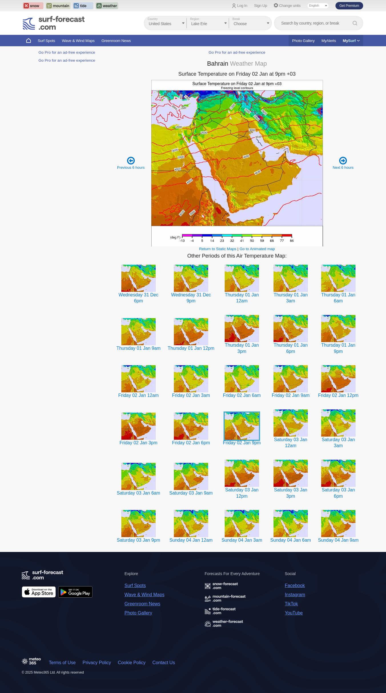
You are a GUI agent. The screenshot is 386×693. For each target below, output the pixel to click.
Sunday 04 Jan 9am (338, 540)
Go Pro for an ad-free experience (67, 52)
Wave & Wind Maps (78, 41)
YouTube (294, 612)
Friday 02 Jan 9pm (242, 442)
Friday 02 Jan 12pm (338, 395)
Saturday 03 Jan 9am (191, 493)
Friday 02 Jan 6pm (191, 442)
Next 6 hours (343, 163)
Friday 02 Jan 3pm (139, 442)
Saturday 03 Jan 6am (138, 493)
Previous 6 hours (130, 163)
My (351, 40)
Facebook (295, 585)
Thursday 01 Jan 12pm (191, 348)
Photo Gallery (303, 41)
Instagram (295, 594)
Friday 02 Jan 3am (191, 395)
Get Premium (349, 6)
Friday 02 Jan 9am (291, 395)
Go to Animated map (257, 249)
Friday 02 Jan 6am (242, 395)
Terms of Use (62, 662)
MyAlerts (328, 41)
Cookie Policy (132, 662)
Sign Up (260, 5)
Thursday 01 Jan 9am (138, 348)
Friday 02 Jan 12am (138, 395)
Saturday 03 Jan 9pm (138, 540)
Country (153, 19)
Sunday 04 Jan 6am (290, 540)
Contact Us (163, 662)
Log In (242, 5)
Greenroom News (116, 41)
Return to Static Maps (217, 249)
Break (236, 19)
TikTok (291, 603)
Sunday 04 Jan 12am (190, 540)
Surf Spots (46, 41)
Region (194, 19)
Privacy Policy (97, 662)
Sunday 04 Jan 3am (242, 540)
